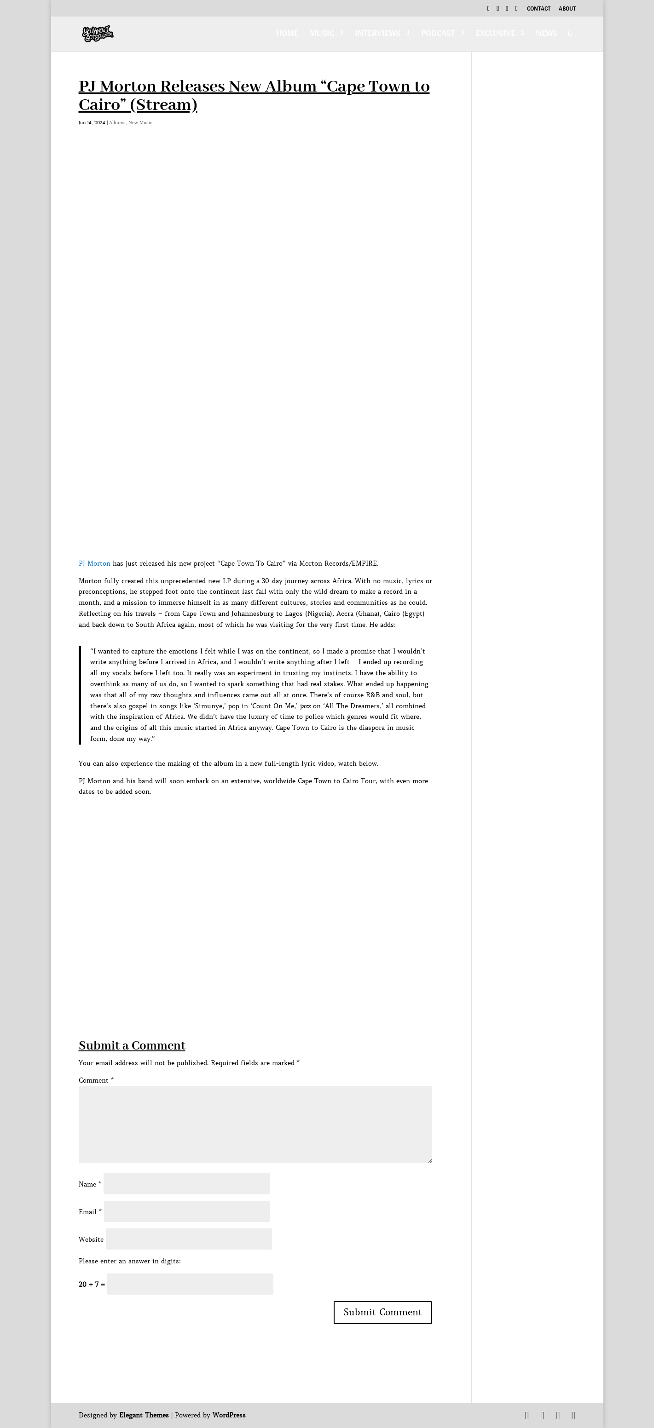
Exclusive (495, 35)
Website (91, 1239)
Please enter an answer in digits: (130, 1261)
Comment (96, 1080)
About (567, 9)
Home (287, 35)
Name (90, 1184)
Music (322, 35)
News (546, 35)
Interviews (377, 35)
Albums (117, 123)
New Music (140, 123)
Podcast (438, 35)
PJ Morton (94, 563)
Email (90, 1212)
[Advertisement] (246, 973)
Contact (538, 9)
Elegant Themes (144, 1415)
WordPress (229, 1415)
